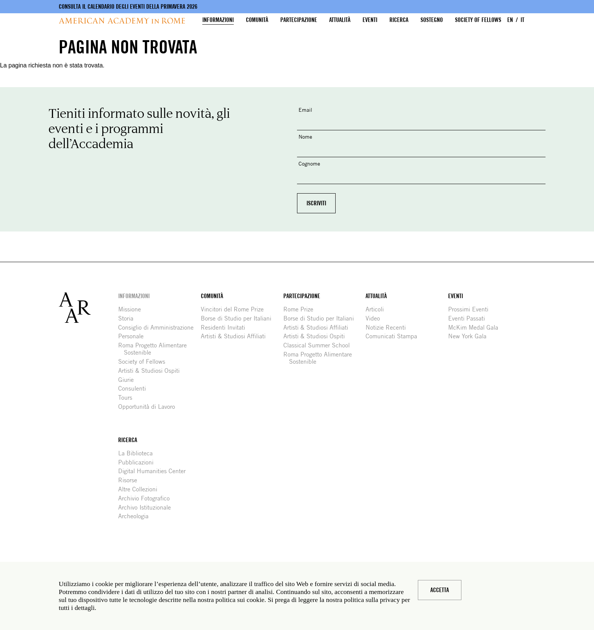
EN (510, 19)
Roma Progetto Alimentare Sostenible (155, 349)
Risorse (130, 480)
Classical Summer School (319, 345)
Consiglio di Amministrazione (159, 327)
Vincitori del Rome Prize (235, 309)
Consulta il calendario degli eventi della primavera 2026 (128, 6)
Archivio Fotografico (147, 498)
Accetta (439, 590)
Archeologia (136, 516)
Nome (305, 136)
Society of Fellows (478, 19)
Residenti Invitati (225, 327)
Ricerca (398, 19)
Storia (128, 318)
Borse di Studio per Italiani (238, 318)
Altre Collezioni (140, 489)
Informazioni (218, 19)
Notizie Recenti (388, 327)
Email (305, 109)
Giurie (129, 379)
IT (522, 19)
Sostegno (431, 19)
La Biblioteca (138, 453)
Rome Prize (301, 309)
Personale (134, 336)
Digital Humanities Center (155, 471)
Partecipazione (298, 19)
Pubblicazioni (138, 462)
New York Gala (470, 336)
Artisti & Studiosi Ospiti (152, 370)
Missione (132, 309)
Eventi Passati (469, 318)
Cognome (309, 163)
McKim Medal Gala (476, 327)
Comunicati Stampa (394, 336)
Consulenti (135, 388)
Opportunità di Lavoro (149, 406)
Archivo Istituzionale (147, 507)
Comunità (257, 19)
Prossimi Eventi (471, 309)
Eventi (370, 19)
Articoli (377, 309)
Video (375, 318)
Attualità (339, 19)
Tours (128, 397)
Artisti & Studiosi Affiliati (236, 336)
